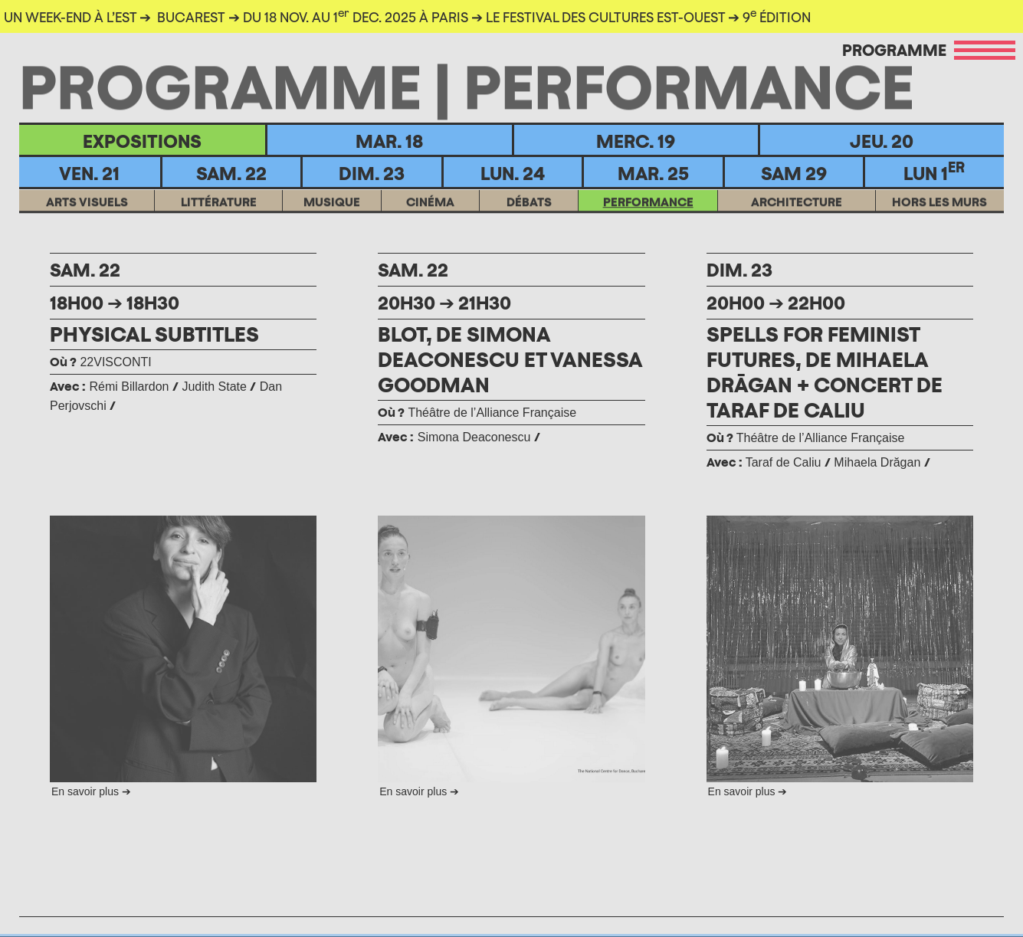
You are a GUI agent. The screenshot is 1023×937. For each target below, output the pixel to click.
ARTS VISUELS (87, 211)
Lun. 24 (512, 173)
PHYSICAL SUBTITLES (154, 334)
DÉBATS (529, 211)
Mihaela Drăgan (877, 462)
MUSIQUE (331, 211)
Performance (648, 211)
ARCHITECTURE (796, 211)
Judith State (214, 386)
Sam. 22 (231, 173)
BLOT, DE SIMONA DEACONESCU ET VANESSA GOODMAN (510, 359)
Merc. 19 (635, 141)
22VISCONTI (101, 362)
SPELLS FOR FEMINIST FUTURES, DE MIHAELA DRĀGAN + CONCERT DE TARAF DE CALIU (825, 372)
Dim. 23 (372, 173)
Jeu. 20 (881, 141)
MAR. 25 (653, 173)
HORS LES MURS (939, 211)
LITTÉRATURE (219, 211)
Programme (894, 50)
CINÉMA (430, 211)
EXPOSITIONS (142, 141)
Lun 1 (934, 171)
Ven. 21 (89, 173)
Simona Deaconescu (474, 437)
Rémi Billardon (129, 386)
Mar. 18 (389, 141)
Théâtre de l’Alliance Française (477, 412)
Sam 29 (794, 173)
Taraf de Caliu (783, 462)
